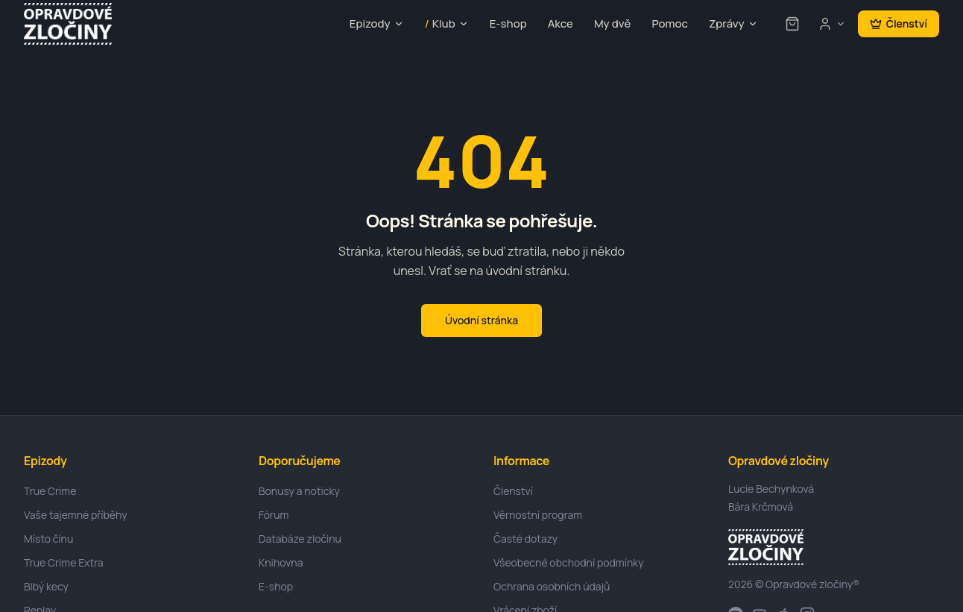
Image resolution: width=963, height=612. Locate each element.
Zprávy (733, 23)
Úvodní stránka (481, 320)
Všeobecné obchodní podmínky (568, 562)
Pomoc (669, 23)
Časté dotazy (525, 538)
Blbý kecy (46, 586)
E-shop (508, 23)
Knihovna (281, 562)
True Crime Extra (64, 562)
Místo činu (48, 538)
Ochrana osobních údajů (551, 586)
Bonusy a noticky (299, 491)
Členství (898, 23)
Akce (560, 23)
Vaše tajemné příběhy (75, 515)
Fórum (273, 515)
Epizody (377, 23)
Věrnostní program (537, 515)
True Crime (50, 491)
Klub (447, 24)
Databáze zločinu (300, 538)
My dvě (612, 23)
